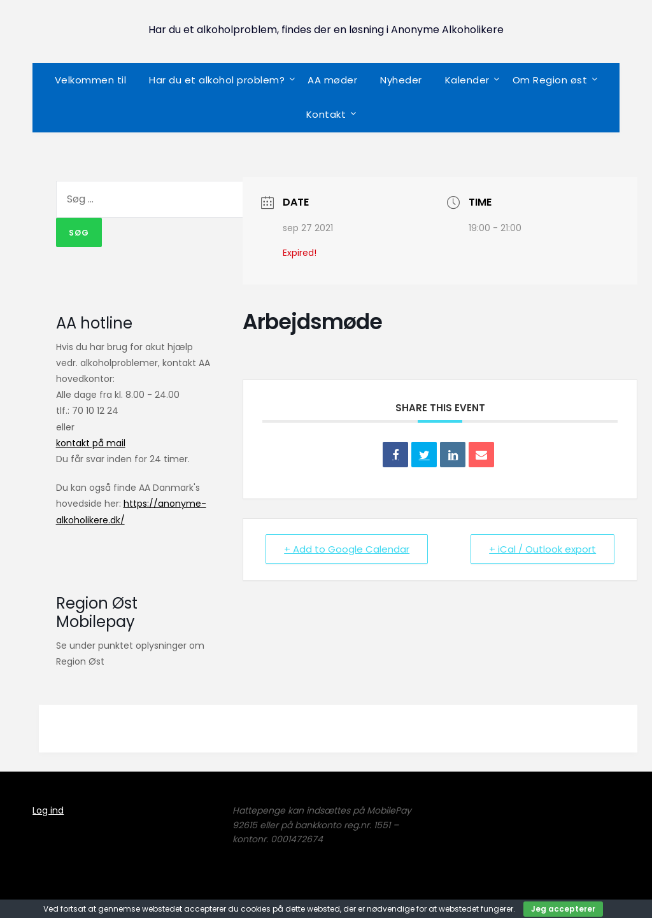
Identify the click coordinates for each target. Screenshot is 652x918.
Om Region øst (550, 80)
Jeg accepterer (563, 908)
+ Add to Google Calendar (346, 549)
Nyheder (401, 80)
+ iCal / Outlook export (542, 549)
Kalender (467, 80)
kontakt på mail (90, 443)
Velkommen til (91, 80)
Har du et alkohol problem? (217, 80)
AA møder (332, 80)
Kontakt (326, 114)
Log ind (48, 810)
